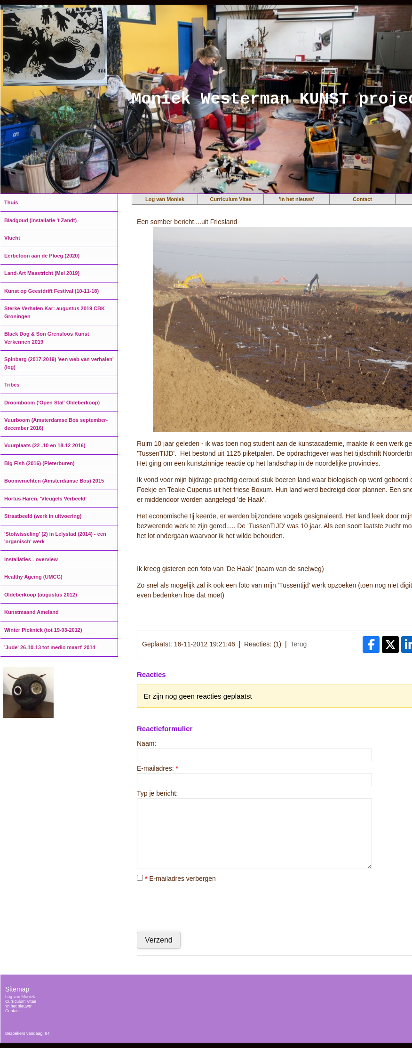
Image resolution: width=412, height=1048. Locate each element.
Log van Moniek (164, 199)
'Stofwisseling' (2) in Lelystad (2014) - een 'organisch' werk (55, 538)
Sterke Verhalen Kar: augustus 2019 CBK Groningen (54, 312)
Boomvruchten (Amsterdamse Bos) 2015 (54, 481)
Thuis (11, 202)
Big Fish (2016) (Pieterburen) (39, 463)
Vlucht (12, 238)
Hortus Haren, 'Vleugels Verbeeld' (45, 498)
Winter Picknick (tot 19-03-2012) (43, 630)
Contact (362, 199)
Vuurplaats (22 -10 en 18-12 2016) (45, 445)
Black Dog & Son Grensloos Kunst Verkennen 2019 (46, 338)
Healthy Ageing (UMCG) (33, 577)
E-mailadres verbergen (176, 878)
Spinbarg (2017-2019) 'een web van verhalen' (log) (59, 363)
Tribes (11, 384)
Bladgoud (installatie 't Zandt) (40, 220)
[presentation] (208, 906)
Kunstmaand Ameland (31, 612)
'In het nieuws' (296, 199)
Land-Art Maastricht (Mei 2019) (41, 273)
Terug (298, 644)
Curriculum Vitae (231, 199)
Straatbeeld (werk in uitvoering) (42, 516)
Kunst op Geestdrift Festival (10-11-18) (51, 291)
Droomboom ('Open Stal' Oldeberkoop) (52, 402)
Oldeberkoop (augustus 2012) (40, 594)
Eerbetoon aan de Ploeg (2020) (41, 255)
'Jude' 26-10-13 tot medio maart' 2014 (49, 647)
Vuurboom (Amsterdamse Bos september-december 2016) (56, 424)
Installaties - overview (31, 559)
